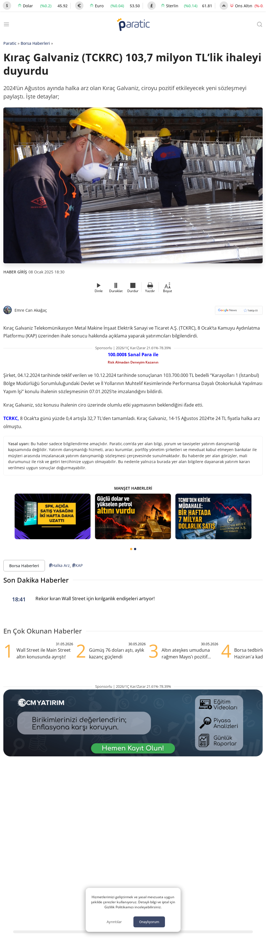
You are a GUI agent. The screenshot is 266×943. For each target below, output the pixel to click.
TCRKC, (11, 418)
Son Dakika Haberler (36, 580)
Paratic (9, 43)
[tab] (131, 549)
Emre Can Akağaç (31, 310)
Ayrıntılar (114, 921)
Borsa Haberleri (35, 43)
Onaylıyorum (149, 922)
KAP (77, 565)
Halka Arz (59, 565)
